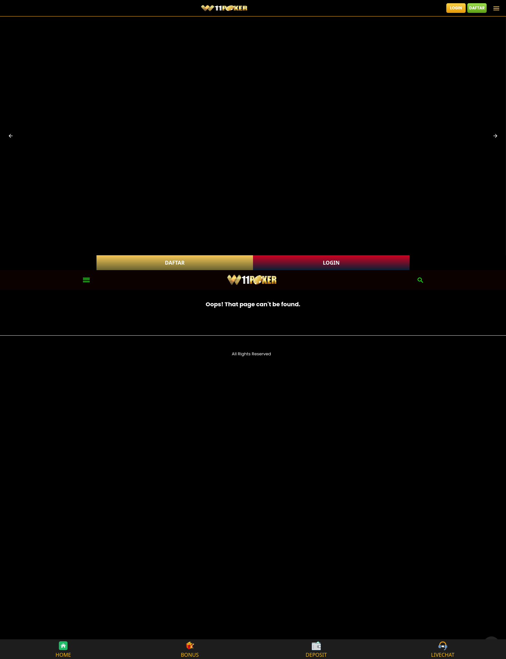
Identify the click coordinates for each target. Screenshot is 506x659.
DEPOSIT (316, 649)
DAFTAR (477, 8)
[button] (10, 135)
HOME (63, 649)
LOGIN (456, 8)
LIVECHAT (442, 649)
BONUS (190, 649)
